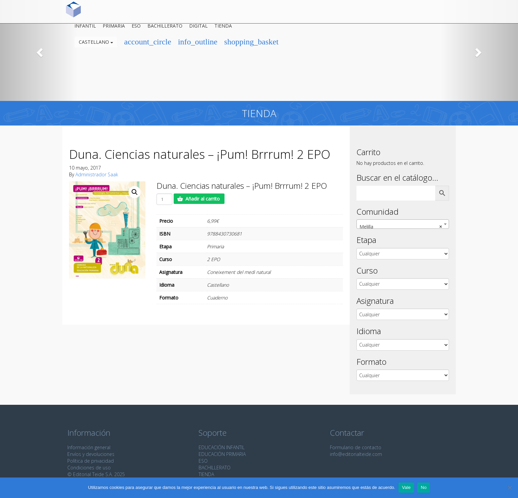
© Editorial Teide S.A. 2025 (96, 474)
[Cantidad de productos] (164, 199)
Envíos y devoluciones (90, 454)
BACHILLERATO (215, 467)
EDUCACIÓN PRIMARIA (222, 454)
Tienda (223, 28)
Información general (88, 447)
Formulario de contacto (355, 447)
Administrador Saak (96, 174)
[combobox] (402, 224)
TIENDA (206, 474)
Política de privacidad (90, 461)
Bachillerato (164, 28)
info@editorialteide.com (356, 454)
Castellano (96, 44)
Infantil (85, 28)
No (423, 487)
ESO (136, 28)
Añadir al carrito (202, 198)
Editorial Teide (73, 11)
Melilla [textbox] (400, 227)
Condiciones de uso (89, 467)
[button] (39, 50)
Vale (406, 487)
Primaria (114, 28)
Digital (198, 28)
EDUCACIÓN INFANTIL (222, 447)
